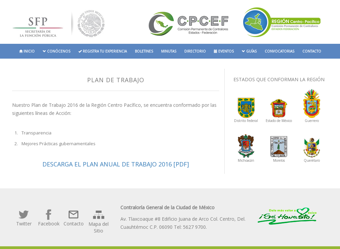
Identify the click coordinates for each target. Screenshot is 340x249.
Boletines (144, 51)
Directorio (195, 51)
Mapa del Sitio (98, 221)
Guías (249, 51)
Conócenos (56, 51)
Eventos (224, 51)
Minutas (168, 51)
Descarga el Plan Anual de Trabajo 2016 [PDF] (115, 164)
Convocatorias (279, 51)
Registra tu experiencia (102, 51)
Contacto (311, 51)
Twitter (24, 218)
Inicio (27, 51)
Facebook (49, 218)
